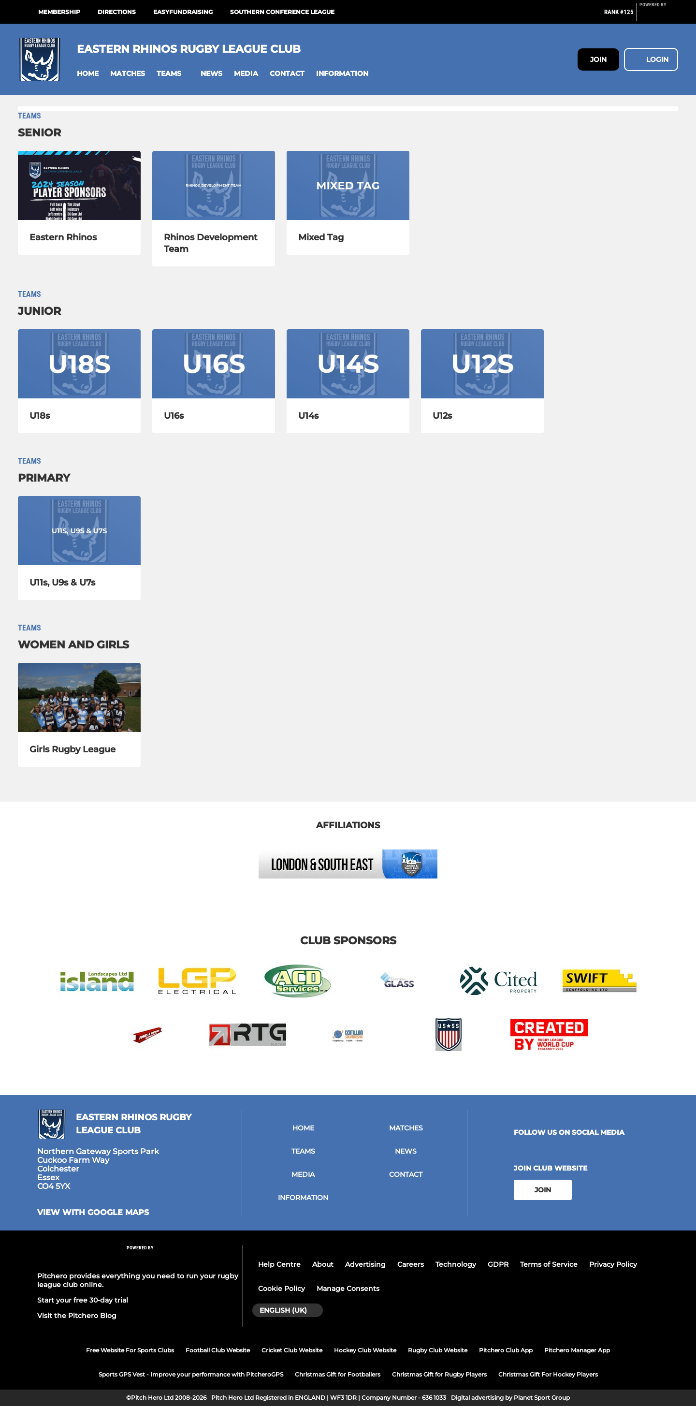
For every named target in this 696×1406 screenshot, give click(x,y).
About (323, 1264)
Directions (117, 11)
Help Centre (279, 1264)
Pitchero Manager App (577, 1350)
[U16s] (213, 363)
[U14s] (348, 363)
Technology (455, 1264)
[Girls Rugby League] (79, 697)
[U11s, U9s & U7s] (79, 530)
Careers (410, 1264)
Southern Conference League (282, 11)
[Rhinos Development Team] (213, 185)
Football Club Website (218, 1350)
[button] (87, 73)
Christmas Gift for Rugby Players (439, 1374)
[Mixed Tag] (348, 185)
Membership (59, 11)
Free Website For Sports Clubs (130, 1350)
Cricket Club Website (291, 1350)
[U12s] (482, 363)
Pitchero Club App (506, 1350)
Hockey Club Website (365, 1350)
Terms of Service (549, 1264)
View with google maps (93, 1212)
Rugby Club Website (437, 1350)
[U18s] (79, 363)
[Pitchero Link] (658, 16)
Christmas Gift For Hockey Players (548, 1374)
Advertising (365, 1264)
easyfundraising (183, 11)
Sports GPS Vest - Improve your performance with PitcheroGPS (191, 1374)
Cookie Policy (281, 1288)
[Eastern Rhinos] (79, 185)
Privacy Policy (613, 1264)
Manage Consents (348, 1288)
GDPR (498, 1264)
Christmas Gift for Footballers (337, 1374)
